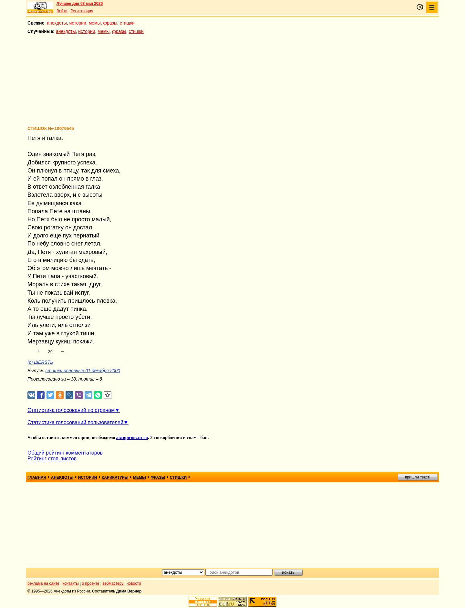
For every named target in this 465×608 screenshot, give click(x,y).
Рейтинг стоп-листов (52, 458)
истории (77, 23)
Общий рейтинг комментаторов (65, 453)
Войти (62, 11)
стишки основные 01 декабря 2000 (83, 370)
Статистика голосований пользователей (75, 422)
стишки (127, 23)
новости (134, 583)
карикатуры (115, 477)
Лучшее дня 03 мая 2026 (80, 3)
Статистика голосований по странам (71, 410)
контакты (71, 583)
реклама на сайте (43, 583)
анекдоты (57, 23)
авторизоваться (132, 437)
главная (36, 477)
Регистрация (81, 11)
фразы (110, 23)
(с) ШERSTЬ (40, 362)
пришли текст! (417, 477)
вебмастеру (112, 583)
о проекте (90, 583)
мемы (95, 23)
